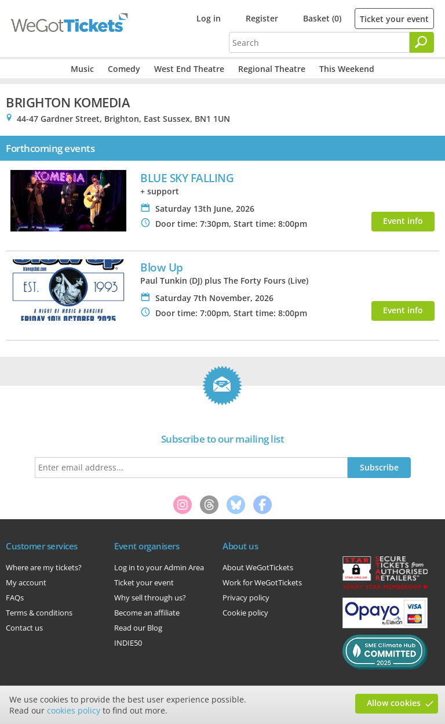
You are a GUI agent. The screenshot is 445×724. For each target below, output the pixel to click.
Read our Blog (138, 627)
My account (26, 582)
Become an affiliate (147, 612)
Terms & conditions (39, 612)
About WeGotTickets (257, 567)
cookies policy (73, 710)
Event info (403, 220)
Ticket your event (394, 18)
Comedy (124, 68)
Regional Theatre (271, 68)
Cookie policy (245, 612)
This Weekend (346, 68)
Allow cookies (394, 702)
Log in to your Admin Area (159, 567)
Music (82, 68)
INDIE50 (128, 643)
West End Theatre (189, 68)
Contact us (24, 627)
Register (262, 18)
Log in (208, 18)
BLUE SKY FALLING (187, 178)
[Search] (422, 42)
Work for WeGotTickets (262, 582)
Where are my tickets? (44, 567)
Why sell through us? (150, 597)
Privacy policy (245, 597)
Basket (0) (322, 18)
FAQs (15, 597)
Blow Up (161, 267)
